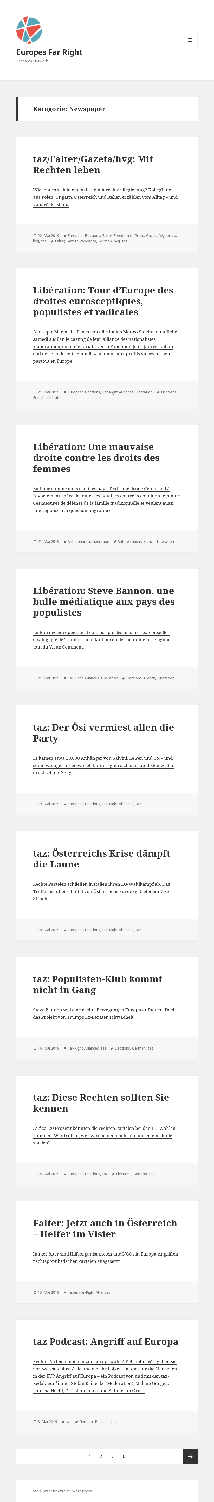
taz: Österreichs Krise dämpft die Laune (101, 858)
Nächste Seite (190, 1456)
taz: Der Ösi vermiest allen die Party (103, 732)
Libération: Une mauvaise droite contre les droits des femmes (96, 457)
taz (44, 240)
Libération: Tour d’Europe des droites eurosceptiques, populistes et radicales (103, 301)
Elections (168, 392)
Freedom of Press (129, 235)
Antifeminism (79, 541)
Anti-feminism (129, 541)
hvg (36, 240)
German (105, 240)
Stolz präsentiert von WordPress (62, 1490)
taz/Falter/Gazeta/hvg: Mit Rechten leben (93, 164)
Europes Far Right (49, 52)
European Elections (84, 235)
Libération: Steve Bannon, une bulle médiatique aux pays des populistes (104, 601)
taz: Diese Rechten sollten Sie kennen (101, 1102)
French (38, 397)
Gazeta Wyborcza (161, 235)
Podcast (102, 1421)
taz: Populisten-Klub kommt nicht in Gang (97, 984)
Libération (144, 392)
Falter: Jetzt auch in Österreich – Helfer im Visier (105, 1228)
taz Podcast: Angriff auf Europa (105, 1341)
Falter (107, 235)
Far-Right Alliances (117, 392)
